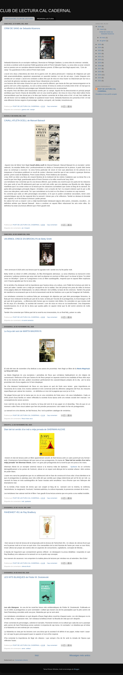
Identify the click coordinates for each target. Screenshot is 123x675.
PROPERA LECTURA (45, 19)
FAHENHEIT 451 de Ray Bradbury (20, 512)
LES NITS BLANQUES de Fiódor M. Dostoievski (26, 577)
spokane (28, 501)
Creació (27, 228)
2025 (100, 44)
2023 (100, 50)
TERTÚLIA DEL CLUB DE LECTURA (18, 19)
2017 (100, 68)
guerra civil (25, 109)
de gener (103, 41)
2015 (100, 75)
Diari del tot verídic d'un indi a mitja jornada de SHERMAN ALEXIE (34, 429)
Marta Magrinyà (83, 369)
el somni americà (27, 320)
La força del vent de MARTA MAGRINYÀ (22, 331)
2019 (100, 62)
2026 (100, 26)
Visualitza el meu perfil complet (106, 94)
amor (23, 648)
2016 (100, 71)
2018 (100, 65)
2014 (100, 78)
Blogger (76, 669)
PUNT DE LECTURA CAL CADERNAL (107, 90)
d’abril (102, 29)
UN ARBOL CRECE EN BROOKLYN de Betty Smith (28, 239)
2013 (100, 81)
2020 (100, 59)
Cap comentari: (52, 106)
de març (103, 37)
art (22, 228)
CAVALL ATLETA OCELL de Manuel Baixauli (24, 120)
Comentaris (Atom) (21, 660)
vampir (32, 109)
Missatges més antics (79, 655)
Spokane (73, 467)
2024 (100, 47)
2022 (100, 53)
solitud (28, 648)
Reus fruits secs (27, 418)
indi (23, 501)
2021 (100, 56)
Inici (37, 655)
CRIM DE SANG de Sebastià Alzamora (22, 28)
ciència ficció (26, 566)
